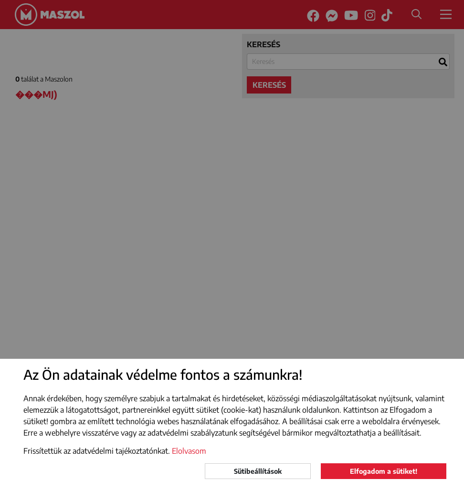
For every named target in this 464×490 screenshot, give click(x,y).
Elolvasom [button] (189, 451)
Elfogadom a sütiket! (383, 471)
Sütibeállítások (258, 471)
